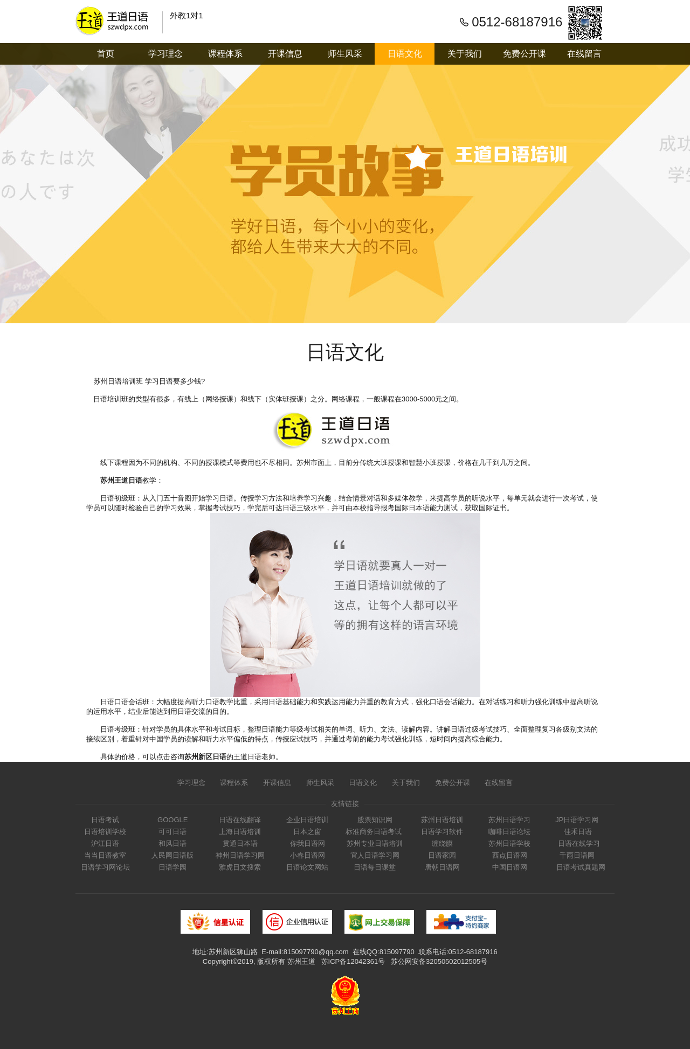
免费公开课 (524, 53)
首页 (105, 53)
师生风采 (345, 53)
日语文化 (405, 53)
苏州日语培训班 (117, 381)
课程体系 (225, 53)
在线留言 (584, 53)
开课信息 (285, 53)
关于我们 (464, 53)
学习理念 (165, 53)
